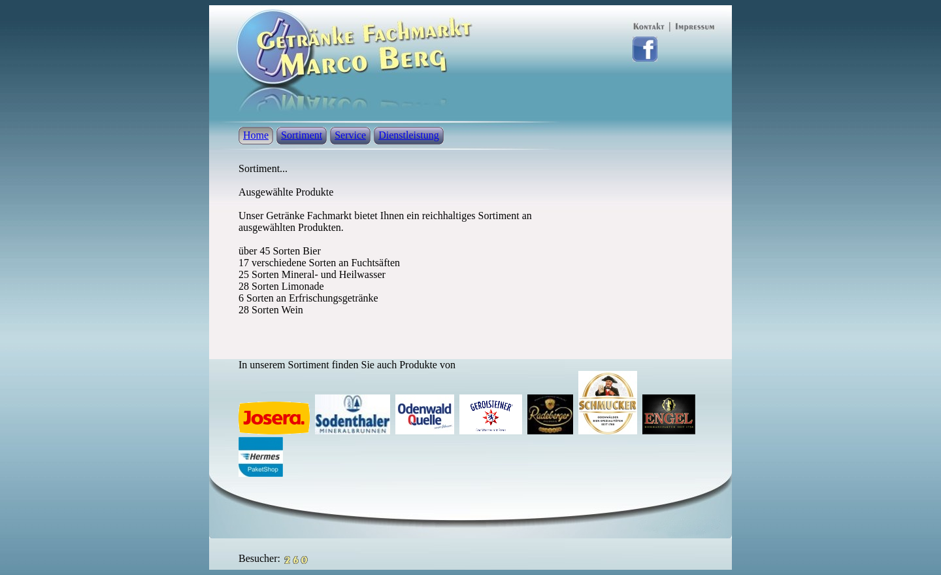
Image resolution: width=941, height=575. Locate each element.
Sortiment (301, 135)
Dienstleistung (408, 135)
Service (350, 135)
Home (256, 135)
